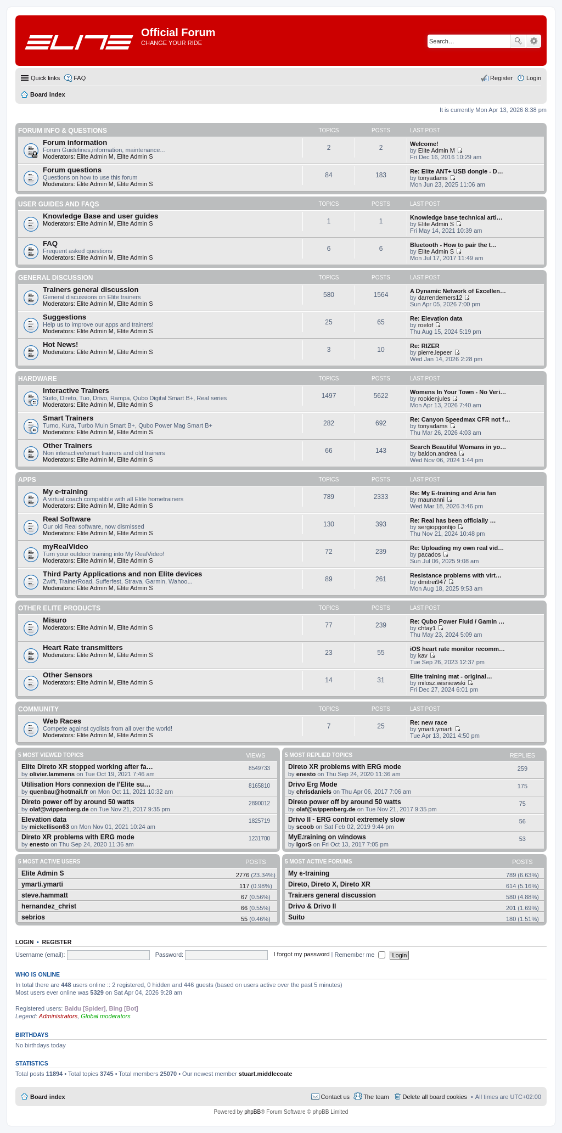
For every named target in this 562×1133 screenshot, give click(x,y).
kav (423, 655)
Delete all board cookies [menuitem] (435, 1096)
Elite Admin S (135, 156)
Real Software (67, 519)
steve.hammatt (44, 895)
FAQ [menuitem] (80, 78)
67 (244, 897)
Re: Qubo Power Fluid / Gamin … (457, 621)
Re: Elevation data (436, 318)
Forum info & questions (62, 130)
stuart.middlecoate (266, 1073)
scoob (305, 826)
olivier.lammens (52, 774)
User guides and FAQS (58, 204)
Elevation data (43, 819)
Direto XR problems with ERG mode (77, 837)
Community (38, 709)
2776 (242, 875)
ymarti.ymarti (435, 729)
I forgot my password (301, 954)
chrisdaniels (313, 791)
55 (244, 919)
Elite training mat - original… (451, 676)
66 (244, 908)
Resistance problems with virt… (456, 575)
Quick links (45, 78)
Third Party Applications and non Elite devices (122, 574)
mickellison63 (49, 826)
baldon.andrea (437, 453)
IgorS (304, 844)
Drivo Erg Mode (312, 784)
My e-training (65, 491)
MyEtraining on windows (327, 837)
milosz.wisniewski (441, 683)
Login (24, 942)
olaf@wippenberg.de (59, 809)
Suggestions (64, 317)
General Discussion (55, 278)
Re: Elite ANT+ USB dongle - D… (456, 171)
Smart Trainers (68, 418)
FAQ (50, 243)
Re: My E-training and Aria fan (453, 493)
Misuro (54, 620)
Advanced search (533, 41)
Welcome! (424, 144)
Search (518, 41)
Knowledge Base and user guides (100, 216)
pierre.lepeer (435, 352)
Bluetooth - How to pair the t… (453, 245)
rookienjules (434, 398)
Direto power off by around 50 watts (77, 802)
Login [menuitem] (533, 78)
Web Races (62, 721)
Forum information (75, 142)
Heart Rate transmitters (83, 647)
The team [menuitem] (376, 1096)
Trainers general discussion (90, 289)
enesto (39, 844)
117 (244, 886)
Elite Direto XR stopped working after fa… (87, 767)
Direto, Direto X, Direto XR (329, 884)
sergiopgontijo (437, 527)
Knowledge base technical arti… (456, 217)
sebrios (33, 917)
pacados (429, 554)
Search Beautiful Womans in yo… (458, 447)
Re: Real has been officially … (453, 520)
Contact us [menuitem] (335, 1096)
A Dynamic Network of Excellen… (458, 291)
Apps (27, 480)
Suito (296, 917)
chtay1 (427, 628)
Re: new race (428, 722)
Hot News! (60, 344)
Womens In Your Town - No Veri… (458, 392)
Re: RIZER (425, 346)
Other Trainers (67, 445)
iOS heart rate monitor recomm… (457, 649)
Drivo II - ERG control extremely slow (346, 819)
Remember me (360, 954)
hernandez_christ (48, 906)
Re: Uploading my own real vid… (457, 548)
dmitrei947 (432, 582)
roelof (426, 325)
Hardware (37, 379)
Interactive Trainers (76, 390)
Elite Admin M (95, 156)
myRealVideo (65, 546)
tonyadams (433, 178)
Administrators (58, 1016)
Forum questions (72, 170)
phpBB (252, 1112)
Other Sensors (68, 675)
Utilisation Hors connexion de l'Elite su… (85, 784)
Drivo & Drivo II (312, 906)
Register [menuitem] (501, 78)
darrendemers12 (440, 297)
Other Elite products (59, 608)
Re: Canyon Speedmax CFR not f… (460, 419)
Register (57, 942)
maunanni (431, 499)
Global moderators (106, 1016)
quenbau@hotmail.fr (59, 791)
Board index (47, 1096)
